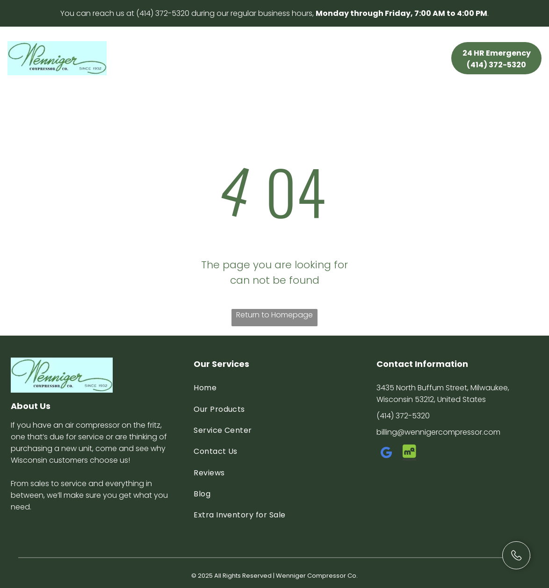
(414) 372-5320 (162, 13)
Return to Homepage (274, 314)
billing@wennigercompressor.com (438, 432)
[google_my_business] (386, 454)
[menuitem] (147, 50)
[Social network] (409, 454)
